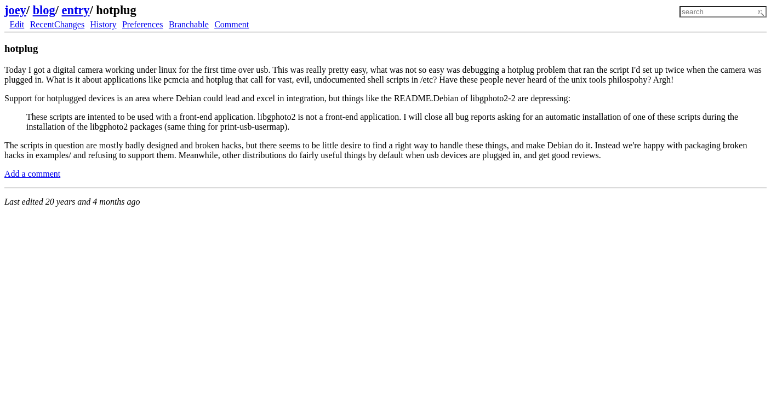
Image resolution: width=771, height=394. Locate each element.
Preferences (142, 24)
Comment (231, 24)
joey (15, 10)
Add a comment (32, 173)
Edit (17, 24)
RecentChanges (57, 24)
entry (76, 10)
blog (44, 10)
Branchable (189, 24)
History (103, 24)
